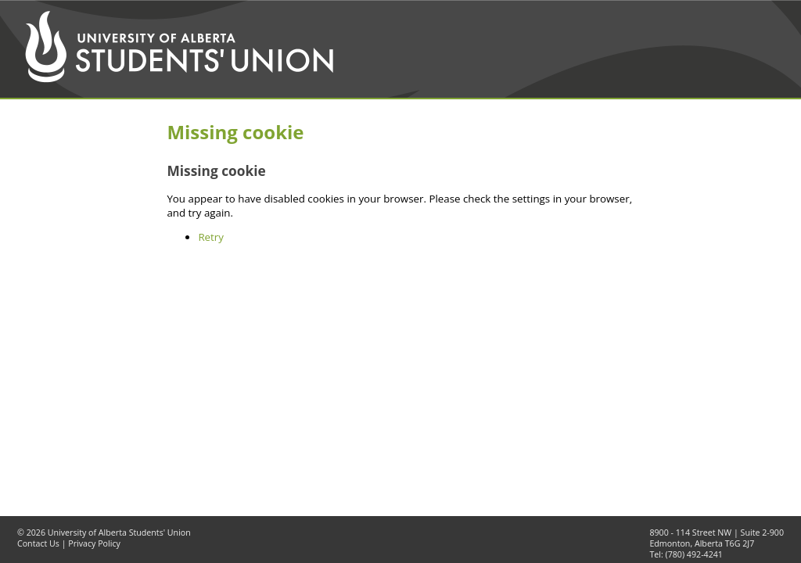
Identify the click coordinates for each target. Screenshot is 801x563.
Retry (211, 237)
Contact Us (38, 543)
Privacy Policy (94, 543)
